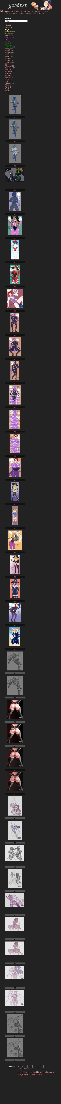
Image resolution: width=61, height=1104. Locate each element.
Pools (13, 13)
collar (8, 79)
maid (8, 75)
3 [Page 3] (26, 1066)
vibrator (9, 83)
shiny (4, 11)
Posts (18, 11)
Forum (27, 13)
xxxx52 (8, 35)
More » (41, 13)
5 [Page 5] (33, 1066)
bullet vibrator (7, 90)
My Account (9, 11)
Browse (26, 1072)
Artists (44, 11)
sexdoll (8, 77)
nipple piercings (8, 59)
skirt (7, 81)
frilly (7, 85)
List (19, 1072)
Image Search (24, 1074)
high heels (9, 62)
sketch (8, 56)
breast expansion (8, 71)
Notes (37, 11)
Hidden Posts (8, 26)
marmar (9, 33)
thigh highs (10, 53)
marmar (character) (9, 46)
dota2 (8, 41)
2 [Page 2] (22, 1066)
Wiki (20, 13)
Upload (34, 1072)
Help (34, 13)
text (7, 87)
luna (7, 43)
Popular (50, 1072)
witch (8, 74)
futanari (9, 66)
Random (42, 1072)
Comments (27, 11)
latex (8, 51)
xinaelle (9, 32)
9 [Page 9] (20, 1068)
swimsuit (9, 68)
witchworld (10, 37)
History (35, 1074)
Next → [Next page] (26, 1068)
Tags (6, 13)
